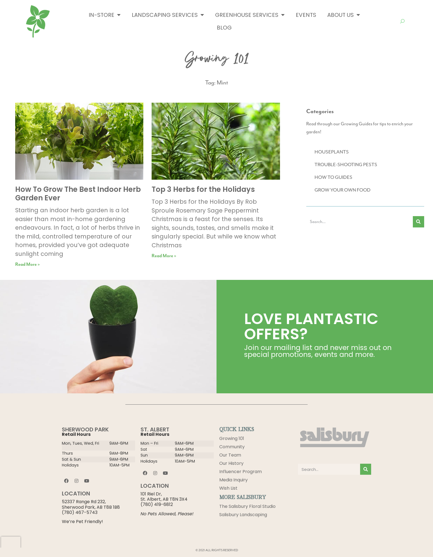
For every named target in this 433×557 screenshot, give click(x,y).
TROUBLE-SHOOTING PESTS (346, 165)
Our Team (230, 455)
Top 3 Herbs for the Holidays (203, 189)
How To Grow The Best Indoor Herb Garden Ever (78, 193)
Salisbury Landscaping (243, 514)
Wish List (228, 488)
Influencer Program (240, 471)
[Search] (418, 221)
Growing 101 (231, 438)
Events (306, 15)
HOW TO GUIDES (333, 177)
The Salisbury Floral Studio (247, 506)
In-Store (105, 14)
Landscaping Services (168, 14)
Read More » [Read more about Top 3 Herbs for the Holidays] (164, 256)
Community (232, 447)
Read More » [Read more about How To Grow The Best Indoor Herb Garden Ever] (27, 264)
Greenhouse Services (250, 14)
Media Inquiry (233, 480)
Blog (224, 27)
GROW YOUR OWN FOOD (343, 190)
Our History (231, 463)
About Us (343, 14)
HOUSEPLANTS (332, 152)
